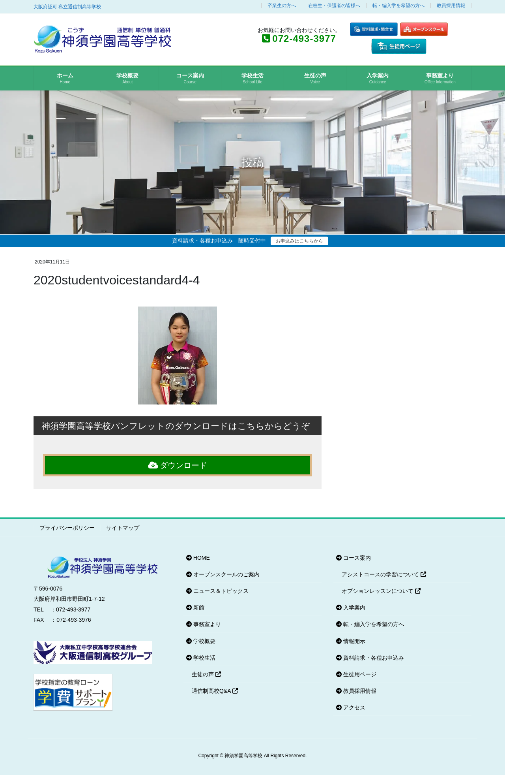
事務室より (203, 624)
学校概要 (200, 641)
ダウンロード (178, 465)
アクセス (350, 707)
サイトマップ (122, 528)
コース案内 (353, 558)
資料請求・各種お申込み (370, 658)
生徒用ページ (356, 674)
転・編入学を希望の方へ (398, 5)
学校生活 (200, 658)
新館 (195, 607)
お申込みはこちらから (299, 241)
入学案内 (350, 607)
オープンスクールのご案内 (223, 574)
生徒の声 (206, 674)
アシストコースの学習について (384, 574)
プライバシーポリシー (67, 528)
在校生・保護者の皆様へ (334, 5)
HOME (198, 558)
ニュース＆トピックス (217, 591)
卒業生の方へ (281, 5)
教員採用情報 (451, 5)
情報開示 (350, 641)
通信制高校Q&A (215, 691)
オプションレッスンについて (381, 591)
